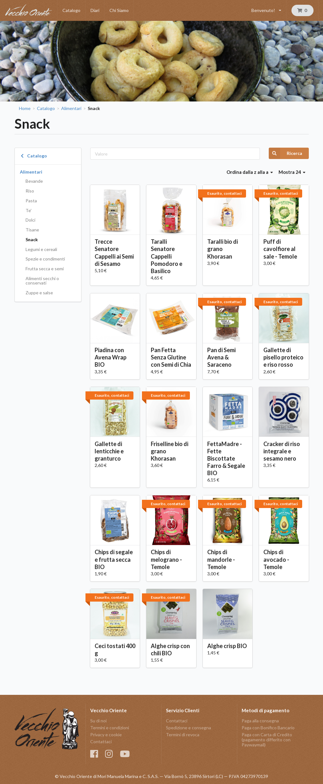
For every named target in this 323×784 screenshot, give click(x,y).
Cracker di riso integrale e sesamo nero (281, 451)
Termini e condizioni (109, 727)
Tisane (32, 229)
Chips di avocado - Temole (276, 559)
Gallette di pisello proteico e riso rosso (283, 357)
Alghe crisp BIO (227, 645)
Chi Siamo (119, 10)
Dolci (30, 220)
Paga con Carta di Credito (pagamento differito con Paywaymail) (267, 739)
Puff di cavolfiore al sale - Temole (280, 249)
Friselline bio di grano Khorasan (169, 451)
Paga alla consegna (260, 720)
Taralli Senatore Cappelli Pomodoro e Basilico (166, 256)
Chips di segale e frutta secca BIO (114, 559)
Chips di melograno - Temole (166, 559)
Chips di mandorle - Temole (221, 559)
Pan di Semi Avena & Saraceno (221, 357)
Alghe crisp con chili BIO (170, 649)
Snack (32, 239)
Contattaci (101, 741)
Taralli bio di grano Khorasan (222, 249)
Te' (29, 210)
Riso (30, 190)
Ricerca (285, 153)
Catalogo (71, 10)
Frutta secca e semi (45, 268)
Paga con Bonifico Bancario (268, 727)
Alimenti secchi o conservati (42, 280)
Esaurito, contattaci (224, 193)
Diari (95, 10)
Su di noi (98, 720)
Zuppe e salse (39, 292)
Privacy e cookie (106, 734)
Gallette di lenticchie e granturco (109, 451)
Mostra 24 (292, 172)
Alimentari (71, 108)
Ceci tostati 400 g (115, 649)
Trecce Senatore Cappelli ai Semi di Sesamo (114, 252)
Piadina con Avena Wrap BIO (110, 357)
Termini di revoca (182, 734)
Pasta (31, 200)
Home (25, 108)
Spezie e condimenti (45, 258)
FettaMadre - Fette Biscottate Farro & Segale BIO (226, 458)
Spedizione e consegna (188, 727)
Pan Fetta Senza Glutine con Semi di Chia (171, 357)
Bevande (34, 181)
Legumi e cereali (41, 249)
